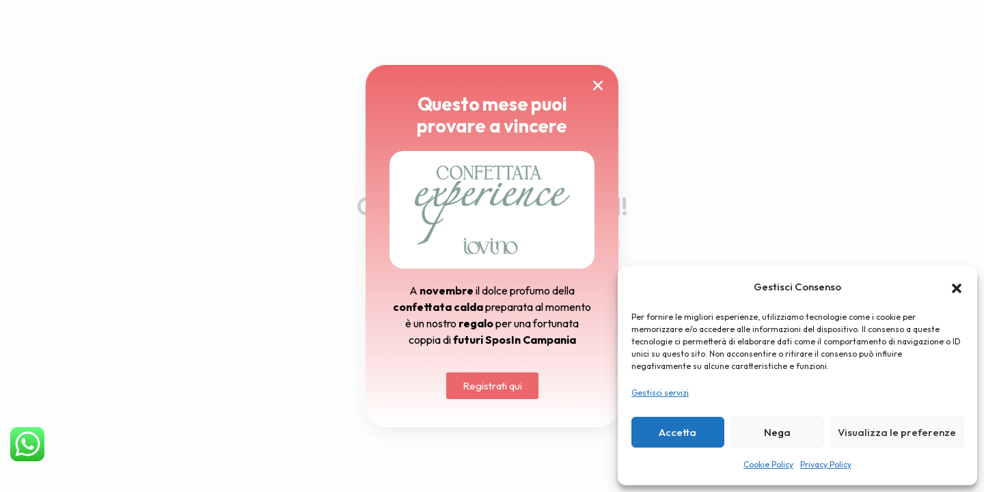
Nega (777, 432)
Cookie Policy (768, 464)
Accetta (677, 432)
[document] (492, 246)
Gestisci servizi (660, 392)
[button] (957, 287)
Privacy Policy (825, 464)
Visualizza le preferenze (897, 432)
